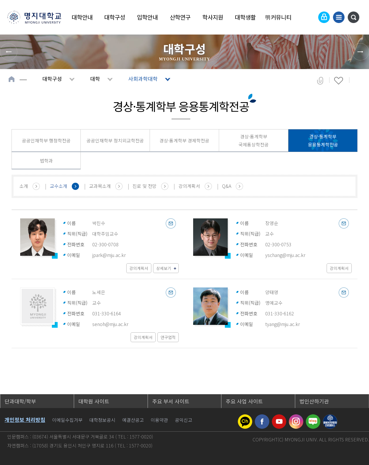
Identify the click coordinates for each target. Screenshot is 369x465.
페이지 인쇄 (358, 80)
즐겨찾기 (338, 80)
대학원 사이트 (93, 401)
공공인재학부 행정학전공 (46, 140)
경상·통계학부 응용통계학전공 (323, 140)
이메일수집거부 (67, 419)
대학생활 (245, 17)
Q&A (226, 185)
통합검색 (353, 17)
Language (310, 17)
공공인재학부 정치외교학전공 (115, 140)
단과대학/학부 (20, 401)
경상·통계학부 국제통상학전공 (253, 140)
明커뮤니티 (278, 17)
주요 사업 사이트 (244, 401)
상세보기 (163, 268)
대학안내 (82, 17)
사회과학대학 (143, 78)
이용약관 (159, 419)
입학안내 (147, 17)
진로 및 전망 (145, 185)
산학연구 (180, 17)
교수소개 (58, 185)
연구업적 (168, 337)
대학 (95, 78)
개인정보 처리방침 (25, 419)
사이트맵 (338, 17)
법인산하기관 (314, 401)
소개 (23, 185)
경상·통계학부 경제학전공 (184, 140)
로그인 (324, 17)
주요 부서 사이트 (170, 401)
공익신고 (183, 419)
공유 (320, 80)
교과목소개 (100, 185)
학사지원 (212, 17)
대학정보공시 (102, 419)
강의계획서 (189, 185)
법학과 (46, 160)
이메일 (171, 223)
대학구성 (114, 17)
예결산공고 (133, 419)
